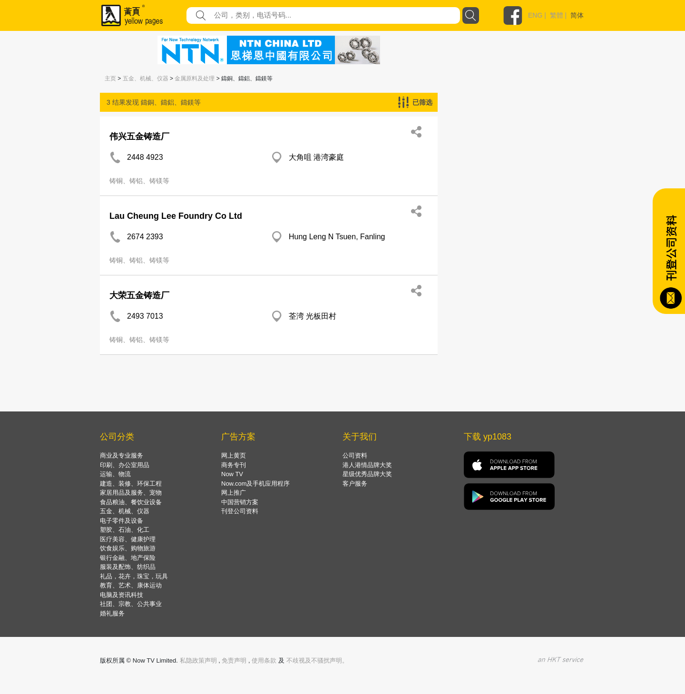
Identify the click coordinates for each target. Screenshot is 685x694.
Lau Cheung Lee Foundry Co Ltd (175, 216)
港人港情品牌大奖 (367, 465)
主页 (110, 78)
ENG (535, 15)
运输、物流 (115, 474)
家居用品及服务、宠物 (131, 492)
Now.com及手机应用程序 (255, 483)
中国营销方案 (239, 502)
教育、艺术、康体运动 (131, 585)
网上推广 (233, 492)
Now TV (232, 474)
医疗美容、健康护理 (128, 539)
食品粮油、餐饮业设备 (131, 502)
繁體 (556, 15)
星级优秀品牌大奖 (367, 474)
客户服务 (354, 483)
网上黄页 (233, 455)
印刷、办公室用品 (124, 465)
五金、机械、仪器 (145, 78)
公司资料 (354, 455)
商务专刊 (233, 465)
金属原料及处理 (195, 78)
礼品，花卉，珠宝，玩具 (134, 576)
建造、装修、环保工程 (131, 483)
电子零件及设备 (121, 520)
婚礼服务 (112, 613)
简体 (577, 15)
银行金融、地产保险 (128, 557)
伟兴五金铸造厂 (139, 136)
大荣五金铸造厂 (139, 295)
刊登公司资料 (239, 511)
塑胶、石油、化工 (124, 529)
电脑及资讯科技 (121, 594)
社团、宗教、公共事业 (131, 603)
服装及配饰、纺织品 (128, 566)
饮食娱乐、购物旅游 (128, 548)
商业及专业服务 (121, 455)
